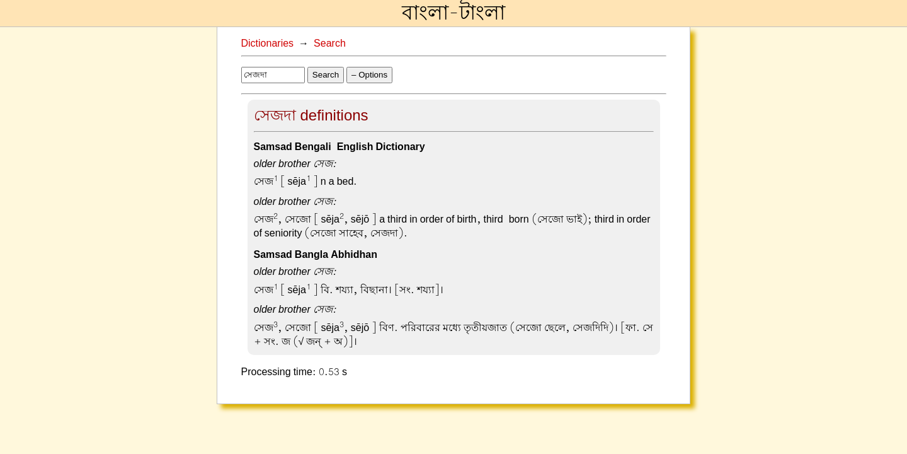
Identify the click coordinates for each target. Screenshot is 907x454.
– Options (369, 74)
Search (330, 43)
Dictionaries (267, 43)
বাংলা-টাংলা (453, 13)
